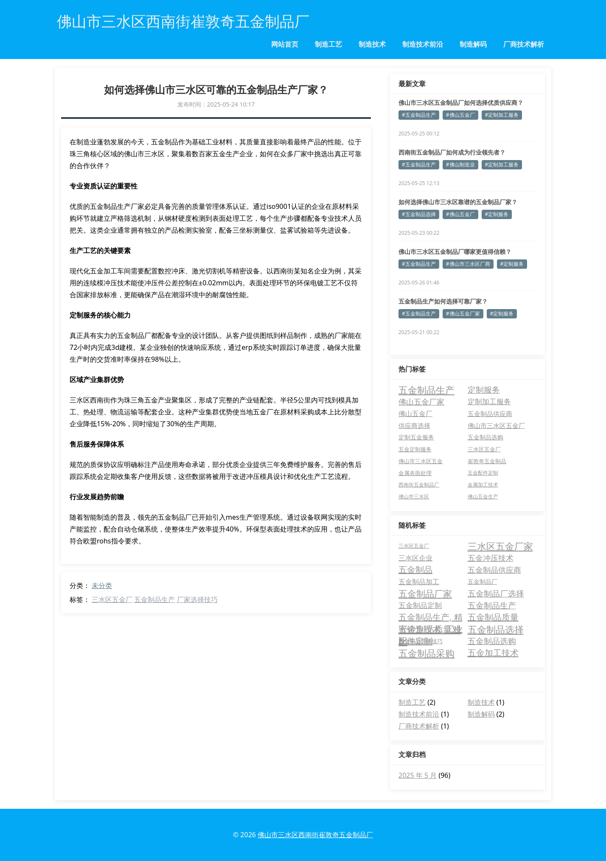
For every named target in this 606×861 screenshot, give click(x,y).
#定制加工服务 (502, 114)
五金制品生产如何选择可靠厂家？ (443, 301)
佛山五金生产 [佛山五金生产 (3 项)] (483, 496)
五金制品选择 (496, 629)
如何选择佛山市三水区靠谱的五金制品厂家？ (457, 202)
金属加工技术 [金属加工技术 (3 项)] (483, 484)
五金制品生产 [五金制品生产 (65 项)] (426, 390)
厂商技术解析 (523, 44)
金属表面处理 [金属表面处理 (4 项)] (415, 473)
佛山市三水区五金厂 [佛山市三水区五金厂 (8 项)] (496, 425)
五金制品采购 (426, 653)
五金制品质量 (493, 617)
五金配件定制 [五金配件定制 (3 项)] (483, 472)
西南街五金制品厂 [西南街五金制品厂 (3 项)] (418, 484)
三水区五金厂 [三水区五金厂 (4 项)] (484, 449)
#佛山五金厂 (460, 114)
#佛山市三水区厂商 (468, 263)
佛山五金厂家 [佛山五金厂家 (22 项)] (421, 402)
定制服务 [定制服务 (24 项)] (484, 389)
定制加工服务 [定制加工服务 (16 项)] (489, 401)
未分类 (102, 585)
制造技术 (372, 44)
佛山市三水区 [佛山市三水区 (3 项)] (413, 496)
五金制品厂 (482, 581)
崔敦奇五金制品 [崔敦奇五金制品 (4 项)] (487, 461)
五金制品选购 (492, 641)
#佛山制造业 (460, 164)
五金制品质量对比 (429, 629)
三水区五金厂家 (500, 546)
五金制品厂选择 (496, 593)
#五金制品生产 (419, 114)
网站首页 (284, 44)
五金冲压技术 (490, 558)
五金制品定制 (420, 605)
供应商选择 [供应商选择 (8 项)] (414, 425)
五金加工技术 (493, 652)
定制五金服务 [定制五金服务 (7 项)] (416, 437)
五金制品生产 (154, 599)
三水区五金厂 (112, 599)
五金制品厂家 (425, 593)
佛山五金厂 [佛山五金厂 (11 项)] (415, 413)
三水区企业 (415, 558)
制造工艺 (328, 44)
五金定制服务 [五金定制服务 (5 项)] (415, 449)
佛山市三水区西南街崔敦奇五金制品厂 (315, 834)
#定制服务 (497, 214)
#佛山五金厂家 (463, 313)
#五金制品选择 (419, 214)
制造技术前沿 (422, 44)
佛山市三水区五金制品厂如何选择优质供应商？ (460, 102)
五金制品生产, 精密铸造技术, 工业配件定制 (430, 617)
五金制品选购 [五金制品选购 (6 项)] (485, 437)
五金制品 (415, 569)
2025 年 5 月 (417, 775)
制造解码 (473, 44)
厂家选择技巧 (197, 599)
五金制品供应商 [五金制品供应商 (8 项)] (490, 413)
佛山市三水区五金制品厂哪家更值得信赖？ (454, 252)
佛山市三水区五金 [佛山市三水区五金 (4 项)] (420, 461)
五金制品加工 (418, 581)
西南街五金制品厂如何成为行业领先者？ (451, 152)
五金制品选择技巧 (420, 641)
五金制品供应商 (494, 570)
